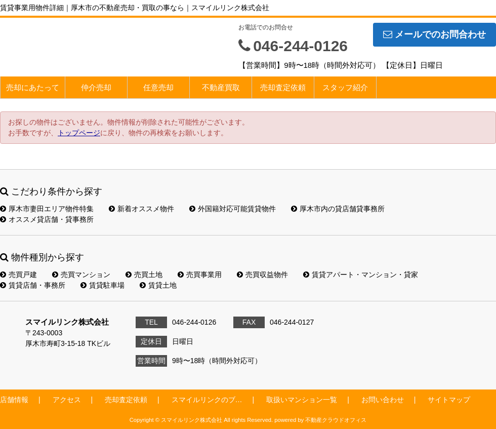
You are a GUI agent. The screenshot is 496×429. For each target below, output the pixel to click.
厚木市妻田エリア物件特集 (47, 209)
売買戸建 (18, 274)
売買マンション (81, 274)
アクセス (67, 400)
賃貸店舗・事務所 (32, 285)
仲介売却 (96, 87)
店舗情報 (14, 400)
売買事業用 (200, 274)
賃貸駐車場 (102, 285)
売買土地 (144, 274)
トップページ (79, 133)
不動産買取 (221, 87)
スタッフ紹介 (345, 87)
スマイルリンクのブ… (207, 400)
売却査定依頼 (283, 87)
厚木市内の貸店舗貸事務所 (338, 209)
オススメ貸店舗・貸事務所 (47, 219)
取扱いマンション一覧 (301, 400)
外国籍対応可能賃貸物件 (232, 209)
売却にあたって (32, 87)
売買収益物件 (262, 274)
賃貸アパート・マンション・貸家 (360, 274)
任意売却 (158, 87)
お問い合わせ (382, 400)
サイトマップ (449, 400)
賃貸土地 (158, 285)
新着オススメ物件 (141, 209)
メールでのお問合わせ (434, 34)
